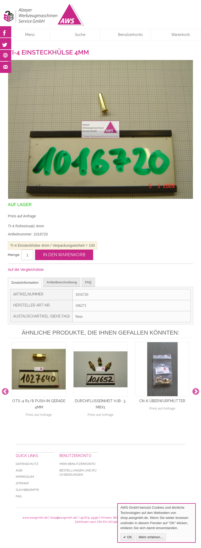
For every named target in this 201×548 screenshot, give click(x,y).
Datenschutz (27, 464)
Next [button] (196, 392)
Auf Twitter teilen (75, 269)
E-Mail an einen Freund (54, 269)
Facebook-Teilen (65, 269)
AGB (19, 470)
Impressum (25, 477)
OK (129, 537)
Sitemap (22, 483)
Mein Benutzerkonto (77, 464)
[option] (39, 392)
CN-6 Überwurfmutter (162, 401)
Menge (14, 255)
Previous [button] (5, 392)
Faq (18, 496)
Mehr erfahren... (151, 537)
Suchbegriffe (27, 490)
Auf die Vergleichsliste (26, 269)
